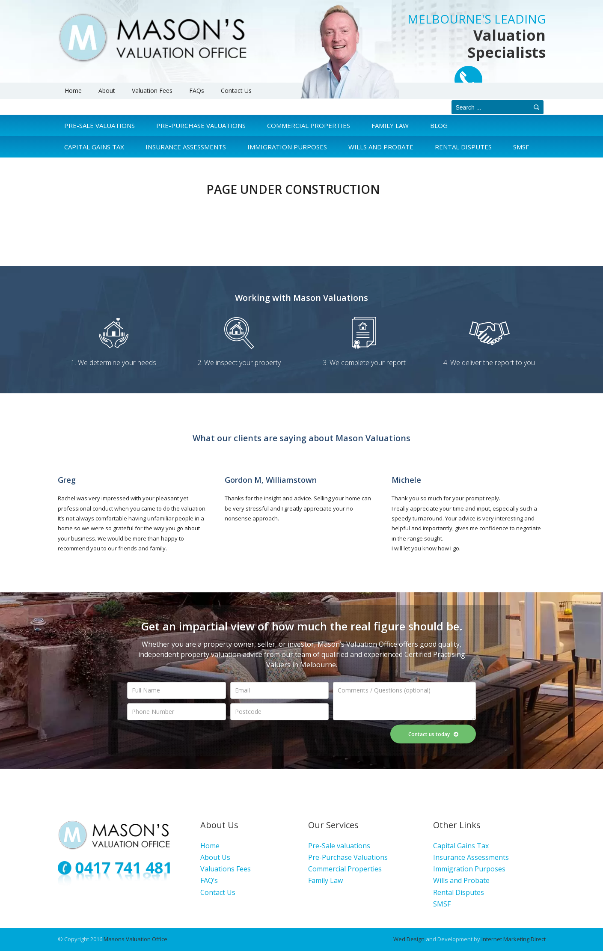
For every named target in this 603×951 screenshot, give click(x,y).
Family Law (390, 125)
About (106, 90)
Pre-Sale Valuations (99, 125)
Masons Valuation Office (135, 939)
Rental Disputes (458, 892)
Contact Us (236, 90)
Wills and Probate (461, 880)
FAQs (196, 90)
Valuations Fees (225, 869)
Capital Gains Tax (461, 845)
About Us (215, 857)
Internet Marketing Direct (513, 939)
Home (73, 90)
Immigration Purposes (469, 869)
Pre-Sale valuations (339, 845)
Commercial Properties (308, 125)
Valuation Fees (152, 90)
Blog (439, 125)
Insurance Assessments (471, 857)
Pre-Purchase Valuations (201, 125)
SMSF (442, 904)
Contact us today (433, 734)
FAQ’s (209, 880)
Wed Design (409, 939)
